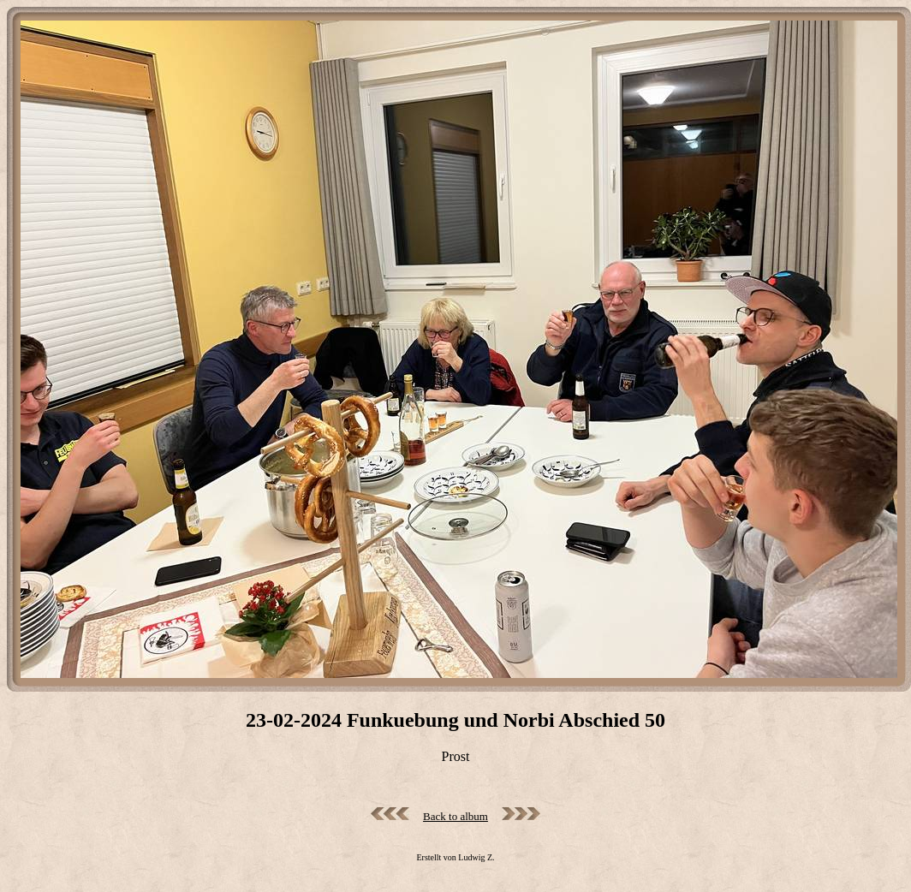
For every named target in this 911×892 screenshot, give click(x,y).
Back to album (455, 816)
